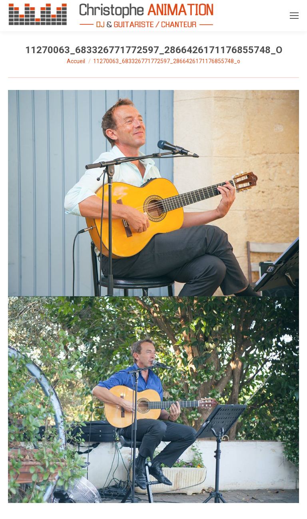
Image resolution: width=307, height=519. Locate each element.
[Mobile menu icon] (294, 15)
